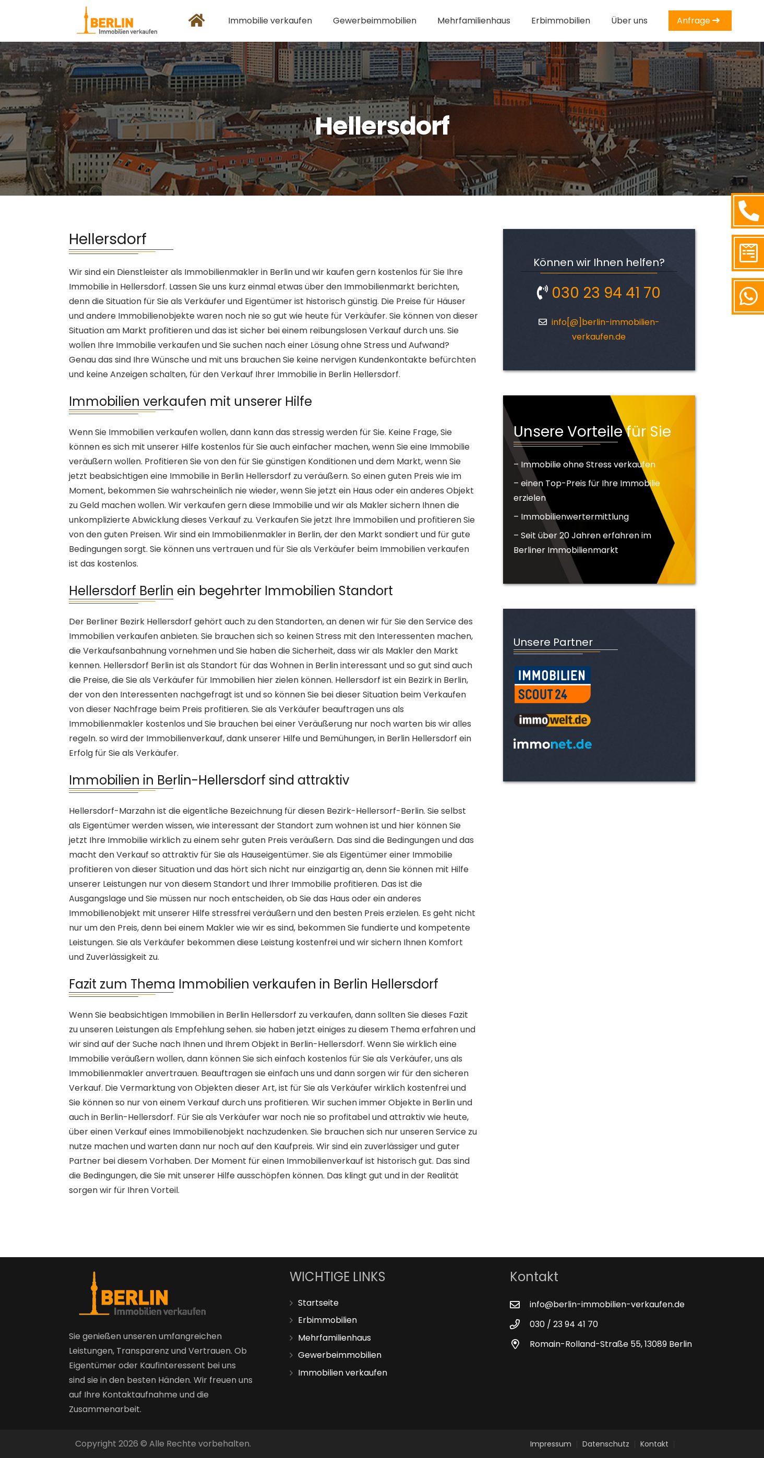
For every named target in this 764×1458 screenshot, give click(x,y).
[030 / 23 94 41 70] (520, 1324)
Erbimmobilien (327, 1320)
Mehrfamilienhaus (334, 1338)
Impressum (550, 1444)
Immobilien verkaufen (342, 1373)
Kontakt (654, 1444)
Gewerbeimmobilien (339, 1355)
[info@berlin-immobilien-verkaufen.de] (520, 1304)
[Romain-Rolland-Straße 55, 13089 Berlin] (520, 1344)
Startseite (318, 1303)
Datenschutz (605, 1444)
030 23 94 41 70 (599, 292)
